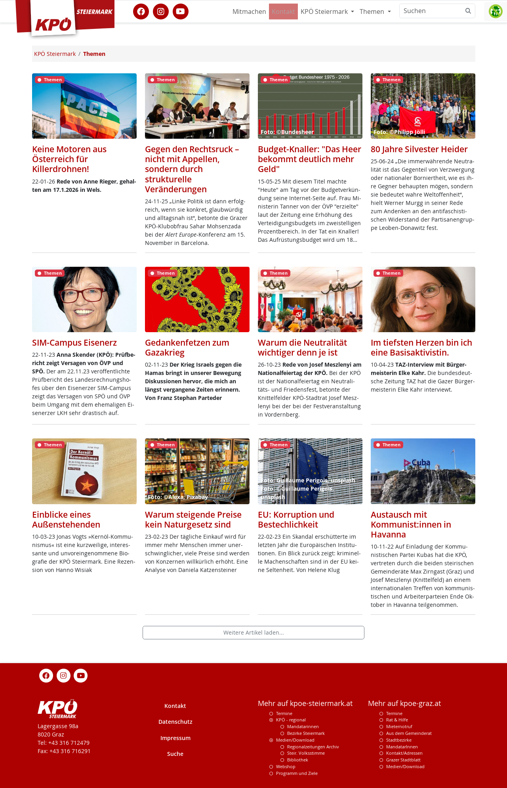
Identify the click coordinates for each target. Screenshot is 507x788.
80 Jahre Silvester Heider (419, 149)
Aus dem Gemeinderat (409, 733)
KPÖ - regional (291, 720)
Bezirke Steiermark (306, 733)
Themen (373, 11)
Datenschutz (175, 721)
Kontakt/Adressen (404, 753)
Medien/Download (295, 740)
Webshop (285, 766)
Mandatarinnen (303, 726)
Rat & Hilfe (397, 720)
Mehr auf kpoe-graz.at (404, 703)
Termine (284, 713)
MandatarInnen (402, 747)
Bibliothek (297, 760)
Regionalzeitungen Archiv (313, 747)
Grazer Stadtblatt (403, 760)
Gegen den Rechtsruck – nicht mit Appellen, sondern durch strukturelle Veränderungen (192, 169)
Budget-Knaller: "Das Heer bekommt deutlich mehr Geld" (309, 158)
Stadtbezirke (399, 740)
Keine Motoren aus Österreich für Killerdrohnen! (69, 158)
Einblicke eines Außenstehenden (66, 519)
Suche (175, 753)
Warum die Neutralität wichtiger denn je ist (302, 347)
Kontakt (283, 11)
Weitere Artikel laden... (253, 632)
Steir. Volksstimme (306, 753)
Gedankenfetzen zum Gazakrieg (187, 347)
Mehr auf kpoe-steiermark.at (305, 703)
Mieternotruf (399, 726)
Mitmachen (249, 11)
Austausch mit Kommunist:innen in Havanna (411, 524)
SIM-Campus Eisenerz (74, 342)
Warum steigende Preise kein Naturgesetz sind (193, 519)
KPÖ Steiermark (325, 11)
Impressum (175, 738)
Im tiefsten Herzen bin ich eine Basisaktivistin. (421, 347)
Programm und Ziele (297, 773)
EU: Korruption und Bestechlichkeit (296, 519)
